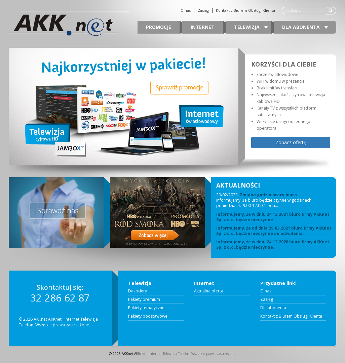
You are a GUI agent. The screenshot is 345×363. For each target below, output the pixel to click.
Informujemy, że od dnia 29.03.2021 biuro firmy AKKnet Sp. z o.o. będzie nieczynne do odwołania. (273, 231)
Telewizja (251, 27)
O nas (186, 10)
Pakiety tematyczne (146, 308)
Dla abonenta (305, 27)
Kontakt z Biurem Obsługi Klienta (245, 10)
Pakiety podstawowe (147, 316)
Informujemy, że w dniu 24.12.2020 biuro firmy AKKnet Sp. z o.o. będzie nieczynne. (272, 244)
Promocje (158, 27)
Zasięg (203, 10)
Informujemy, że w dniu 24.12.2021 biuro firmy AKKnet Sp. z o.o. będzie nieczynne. (272, 217)
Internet (203, 27)
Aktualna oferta (208, 291)
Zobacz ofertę (290, 142)
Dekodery (137, 291)
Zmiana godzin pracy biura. (269, 195)
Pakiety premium (144, 299)
